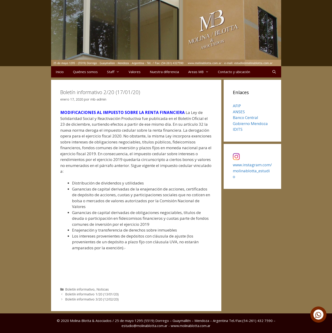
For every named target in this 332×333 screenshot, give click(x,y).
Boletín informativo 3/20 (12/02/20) (92, 299)
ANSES (239, 111)
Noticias (102, 289)
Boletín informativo (80, 289)
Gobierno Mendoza (250, 123)
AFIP (237, 105)
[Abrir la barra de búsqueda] (274, 71)
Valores (135, 71)
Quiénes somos (85, 71)
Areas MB (200, 71)
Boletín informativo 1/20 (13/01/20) (92, 294)
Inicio (60, 71)
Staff (115, 71)
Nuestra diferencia (164, 71)
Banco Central (245, 117)
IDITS (238, 129)
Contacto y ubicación (234, 71)
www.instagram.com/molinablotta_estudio (252, 170)
